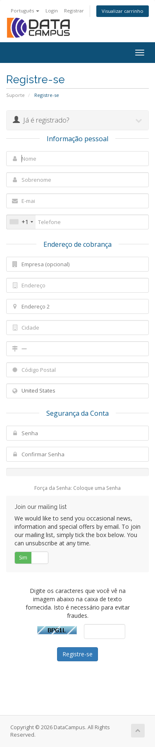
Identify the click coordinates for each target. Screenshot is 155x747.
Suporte (15, 95)
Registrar (74, 10)
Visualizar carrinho (122, 11)
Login (51, 10)
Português (25, 10)
